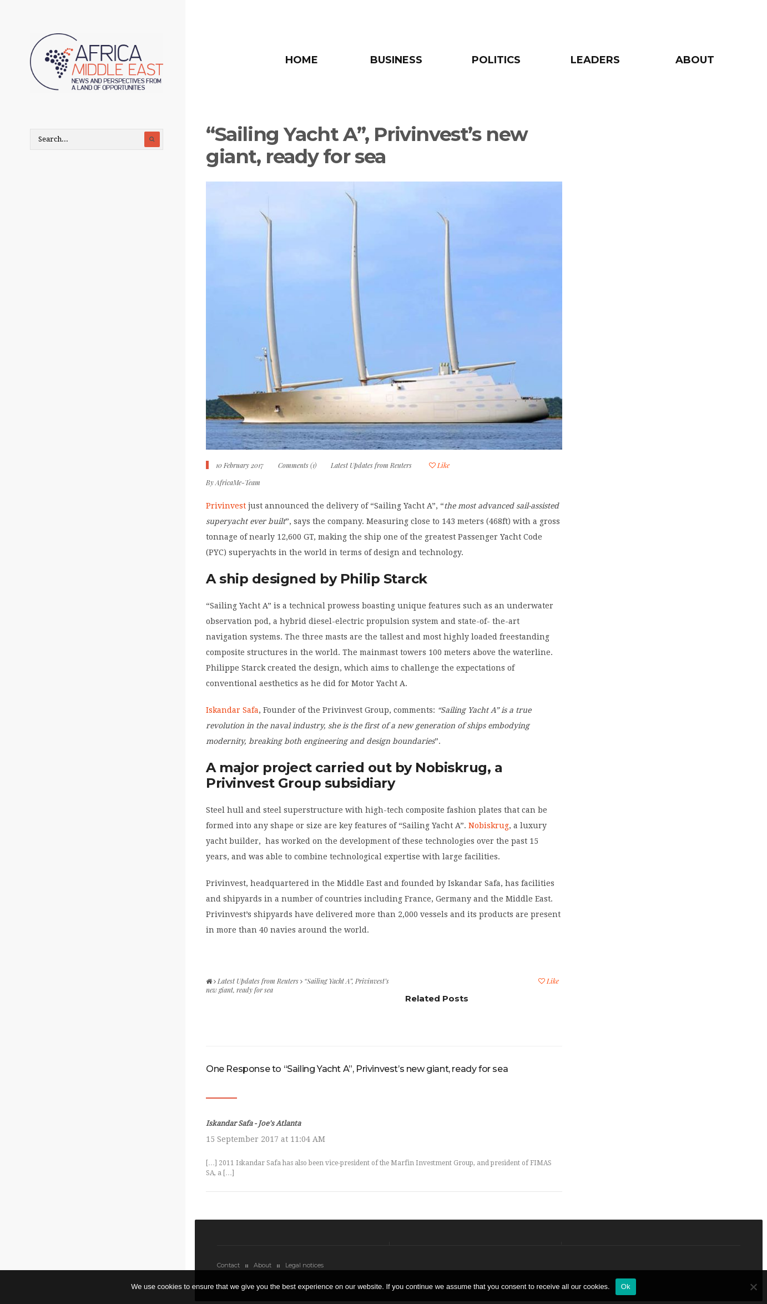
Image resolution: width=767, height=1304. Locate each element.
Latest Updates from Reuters (371, 465)
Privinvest (226, 505)
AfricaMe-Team (237, 482)
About (694, 60)
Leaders (595, 60)
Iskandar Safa (232, 710)
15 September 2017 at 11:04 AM (265, 1139)
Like (439, 465)
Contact (228, 1265)
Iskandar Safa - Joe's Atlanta (253, 1123)
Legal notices (304, 1265)
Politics (496, 60)
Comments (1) (297, 465)
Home (301, 60)
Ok (625, 1286)
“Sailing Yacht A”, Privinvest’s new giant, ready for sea (367, 145)
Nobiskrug (488, 825)
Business (396, 60)
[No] (753, 1286)
